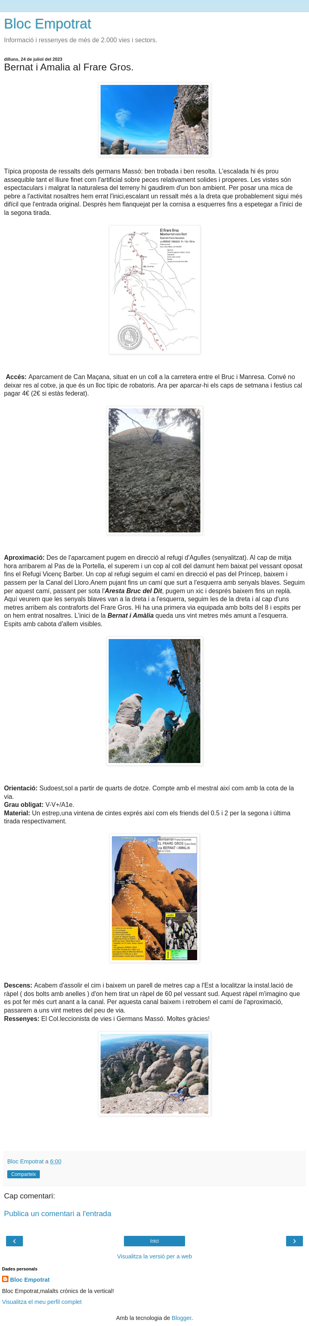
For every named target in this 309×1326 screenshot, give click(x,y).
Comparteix (23, 1174)
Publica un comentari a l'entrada (57, 1213)
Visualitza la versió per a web (154, 1256)
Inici (154, 1241)
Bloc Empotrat (47, 23)
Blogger (182, 1318)
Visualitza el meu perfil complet (42, 1302)
